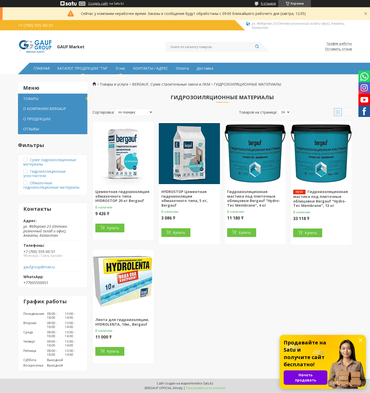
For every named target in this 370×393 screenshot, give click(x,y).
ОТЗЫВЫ (31, 128)
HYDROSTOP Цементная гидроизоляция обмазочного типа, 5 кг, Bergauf (184, 198)
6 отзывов (268, 3)
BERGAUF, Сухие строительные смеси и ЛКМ (171, 84)
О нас (120, 68)
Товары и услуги (114, 84)
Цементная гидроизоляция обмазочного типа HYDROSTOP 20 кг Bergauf (122, 196)
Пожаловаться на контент (205, 388)
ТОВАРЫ (31, 98)
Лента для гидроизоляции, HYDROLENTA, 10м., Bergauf (122, 322)
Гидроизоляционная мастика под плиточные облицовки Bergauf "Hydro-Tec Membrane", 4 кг (253, 198)
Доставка (205, 68)
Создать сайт (98, 3)
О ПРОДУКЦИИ (36, 118)
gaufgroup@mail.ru (39, 267)
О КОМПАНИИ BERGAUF (44, 108)
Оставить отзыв (338, 49)
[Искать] (257, 46)
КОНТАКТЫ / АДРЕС (150, 68)
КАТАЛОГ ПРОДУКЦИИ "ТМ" (82, 68)
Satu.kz (208, 383)
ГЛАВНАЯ (41, 68)
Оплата (182, 68)
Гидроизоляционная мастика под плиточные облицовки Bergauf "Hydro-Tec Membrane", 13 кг (320, 198)
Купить (113, 227)
